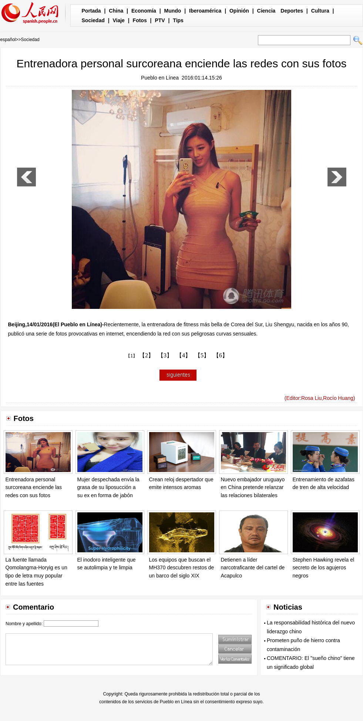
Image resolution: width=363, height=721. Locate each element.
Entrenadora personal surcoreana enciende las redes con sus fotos (34, 487)
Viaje (118, 20)
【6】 (220, 355)
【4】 (183, 355)
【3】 (165, 355)
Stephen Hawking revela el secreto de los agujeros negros (323, 568)
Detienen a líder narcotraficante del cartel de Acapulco (253, 568)
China (116, 11)
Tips (178, 20)
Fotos (140, 20)
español (8, 39)
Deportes (291, 11)
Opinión (239, 11)
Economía (143, 11)
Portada (91, 11)
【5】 (202, 355)
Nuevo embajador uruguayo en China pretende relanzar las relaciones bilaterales (253, 487)
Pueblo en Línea (160, 78)
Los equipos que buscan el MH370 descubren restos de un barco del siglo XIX (181, 568)
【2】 (146, 355)
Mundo (172, 11)
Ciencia (266, 11)
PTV (160, 20)
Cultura (320, 11)
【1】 (131, 355)
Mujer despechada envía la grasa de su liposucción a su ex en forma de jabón (108, 487)
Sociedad (93, 20)
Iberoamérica (205, 11)
